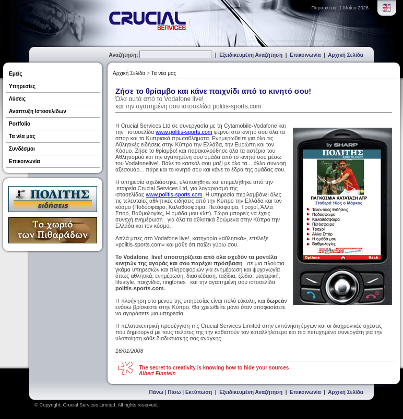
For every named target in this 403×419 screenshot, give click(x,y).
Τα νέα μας (22, 136)
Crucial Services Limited (89, 405)
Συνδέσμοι (22, 149)
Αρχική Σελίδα (345, 55)
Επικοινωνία (305, 55)
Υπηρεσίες (22, 86)
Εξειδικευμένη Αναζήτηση (250, 55)
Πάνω (156, 392)
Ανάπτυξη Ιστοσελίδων (37, 111)
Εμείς (15, 74)
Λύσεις (17, 99)
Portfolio (19, 124)
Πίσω (174, 392)
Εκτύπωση (198, 392)
